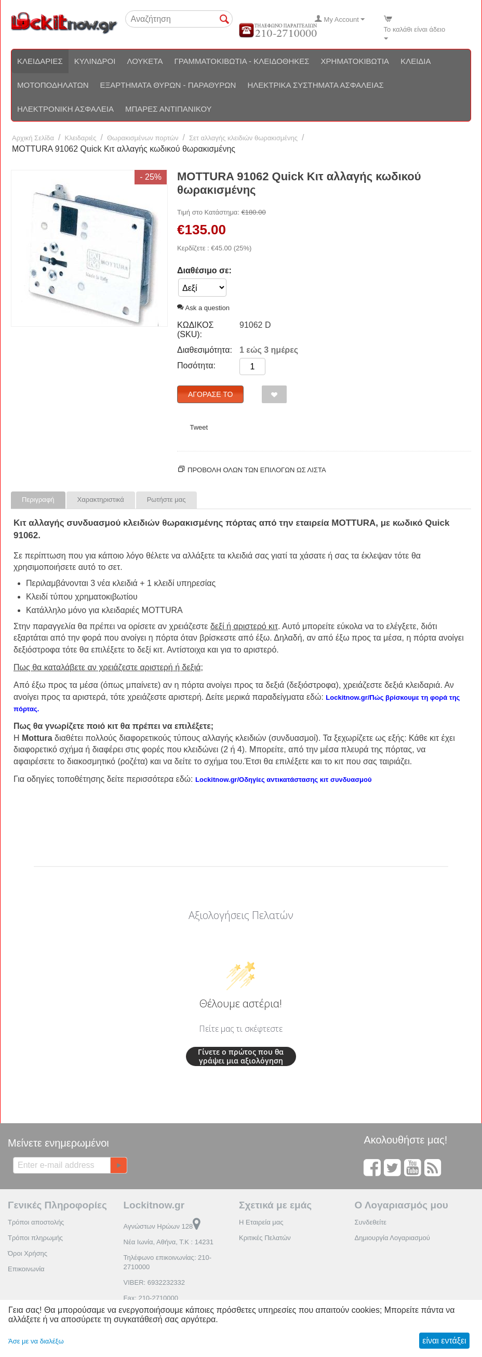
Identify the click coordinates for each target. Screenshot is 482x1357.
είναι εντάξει (444, 1340)
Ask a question (203, 308)
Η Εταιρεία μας (261, 1222)
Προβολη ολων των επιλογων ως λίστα (257, 470)
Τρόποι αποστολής (36, 1222)
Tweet (199, 427)
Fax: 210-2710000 (151, 1298)
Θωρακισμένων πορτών (142, 138)
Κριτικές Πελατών (265, 1238)
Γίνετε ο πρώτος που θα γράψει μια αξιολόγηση (241, 1056)
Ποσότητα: (196, 365)
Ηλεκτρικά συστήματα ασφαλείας (315, 85)
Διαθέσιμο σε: (204, 270)
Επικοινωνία (26, 1269)
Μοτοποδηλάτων (53, 85)
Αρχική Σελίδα (33, 138)
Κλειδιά (415, 61)
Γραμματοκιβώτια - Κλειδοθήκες (241, 61)
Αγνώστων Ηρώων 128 (162, 1226)
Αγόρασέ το (210, 394)
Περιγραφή (38, 499)
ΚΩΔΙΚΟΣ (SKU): (195, 330)
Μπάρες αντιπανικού (168, 108)
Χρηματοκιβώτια (355, 61)
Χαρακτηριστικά (100, 499)
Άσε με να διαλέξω (36, 1341)
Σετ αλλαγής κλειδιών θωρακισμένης (243, 138)
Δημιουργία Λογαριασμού (392, 1238)
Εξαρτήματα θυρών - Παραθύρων (168, 85)
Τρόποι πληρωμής (35, 1238)
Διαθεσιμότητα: (204, 349)
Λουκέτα (145, 61)
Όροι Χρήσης (27, 1253)
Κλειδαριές (40, 61)
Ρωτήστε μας (166, 499)
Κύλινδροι (95, 61)
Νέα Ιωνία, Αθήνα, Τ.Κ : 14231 (168, 1242)
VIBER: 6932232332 (154, 1282)
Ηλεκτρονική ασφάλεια (65, 108)
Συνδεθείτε (371, 1222)
